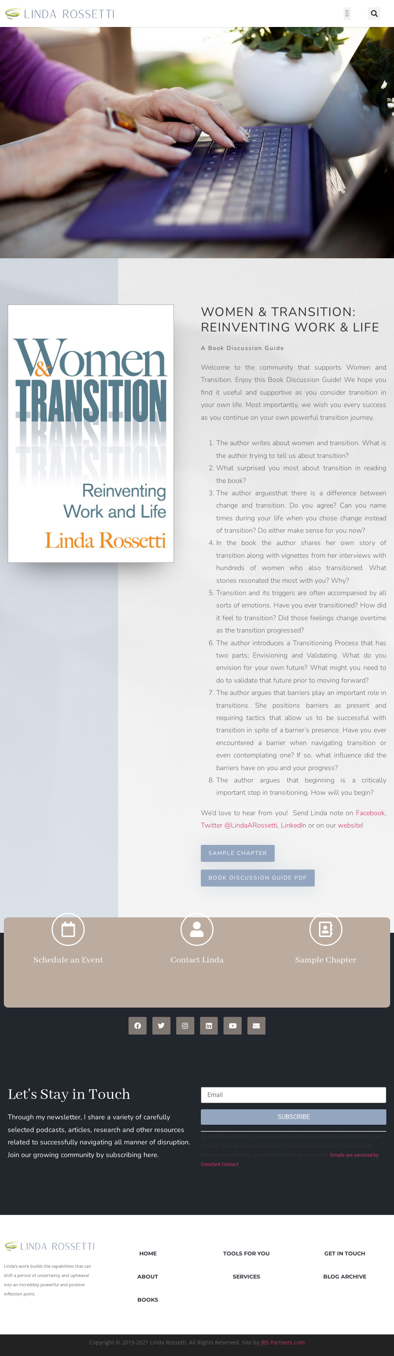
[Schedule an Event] (68, 905)
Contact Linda (197, 936)
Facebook (370, 813)
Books (147, 1299)
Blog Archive (344, 1276)
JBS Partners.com (283, 1342)
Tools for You (246, 1253)
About (147, 1276)
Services (246, 1276)
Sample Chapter (325, 936)
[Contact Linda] (197, 905)
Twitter (211, 825)
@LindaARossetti (250, 825)
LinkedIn (293, 825)
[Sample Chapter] (325, 905)
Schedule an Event (68, 936)
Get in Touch (344, 1253)
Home (148, 1253)
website (350, 825)
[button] (347, 13)
